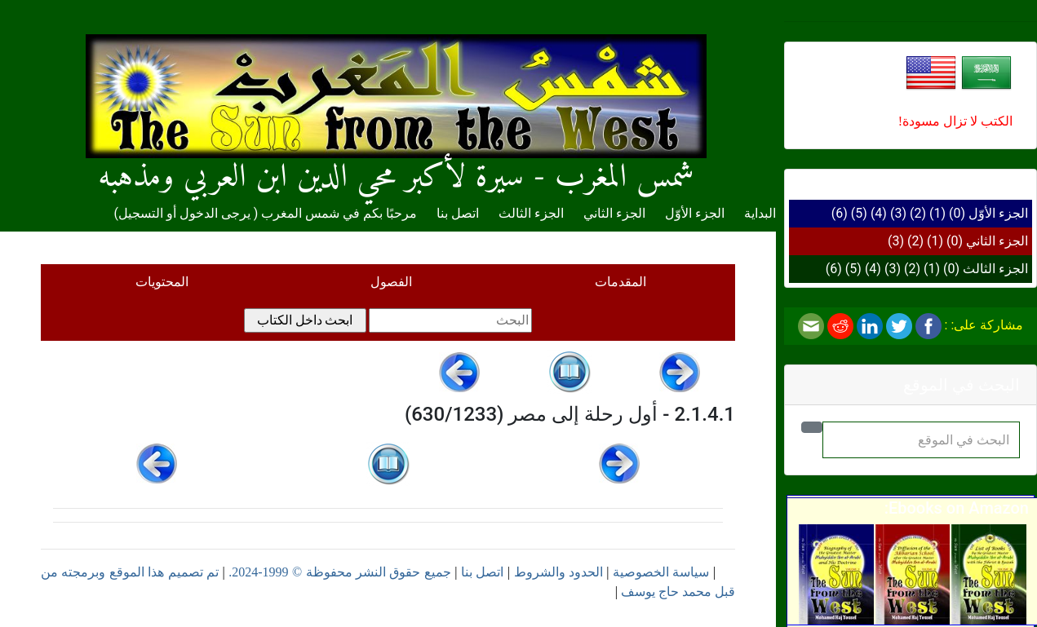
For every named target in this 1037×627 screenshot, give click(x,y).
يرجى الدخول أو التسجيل (184, 213)
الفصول (391, 281)
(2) (918, 213)
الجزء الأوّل (998, 213)
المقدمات (620, 281)
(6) (839, 213)
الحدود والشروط (558, 572)
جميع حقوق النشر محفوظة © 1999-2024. (339, 572)
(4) (879, 213)
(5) (859, 213)
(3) (898, 213)
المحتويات (161, 281)
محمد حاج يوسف (666, 591)
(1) (937, 213)
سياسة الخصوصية (661, 572)
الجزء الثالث (995, 268)
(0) (957, 213)
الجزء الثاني (997, 241)
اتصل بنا (458, 213)
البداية (760, 213)
